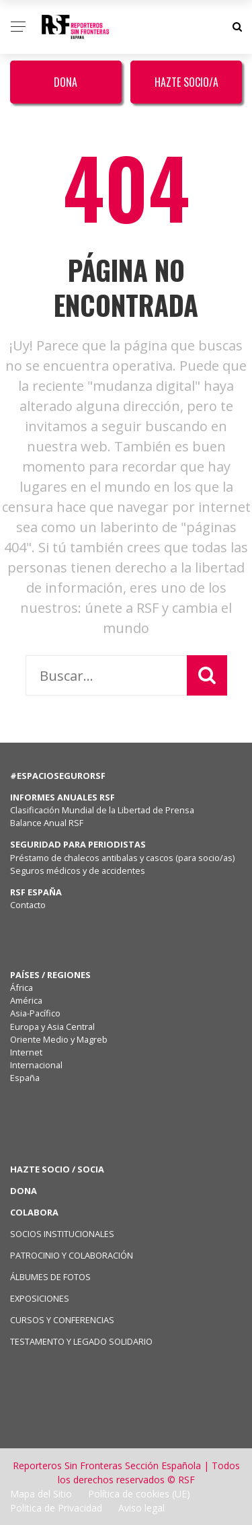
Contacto (28, 905)
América (26, 1000)
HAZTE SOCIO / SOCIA (57, 1169)
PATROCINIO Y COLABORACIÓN (71, 1255)
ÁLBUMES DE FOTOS (50, 1277)
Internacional (36, 1065)
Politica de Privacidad (56, 1507)
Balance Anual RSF (46, 823)
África (21, 987)
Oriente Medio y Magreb (59, 1039)
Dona (65, 82)
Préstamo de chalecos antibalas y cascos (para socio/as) (122, 858)
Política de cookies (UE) (139, 1493)
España (25, 1078)
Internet (26, 1052)
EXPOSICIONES (39, 1298)
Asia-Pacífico (35, 1013)
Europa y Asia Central (52, 1026)
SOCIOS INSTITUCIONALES (62, 1234)
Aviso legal (141, 1507)
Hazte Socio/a (186, 82)
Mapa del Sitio (41, 1493)
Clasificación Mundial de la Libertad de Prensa (102, 810)
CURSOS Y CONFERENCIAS (62, 1320)
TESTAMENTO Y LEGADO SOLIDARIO (81, 1341)
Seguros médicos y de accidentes (79, 870)
